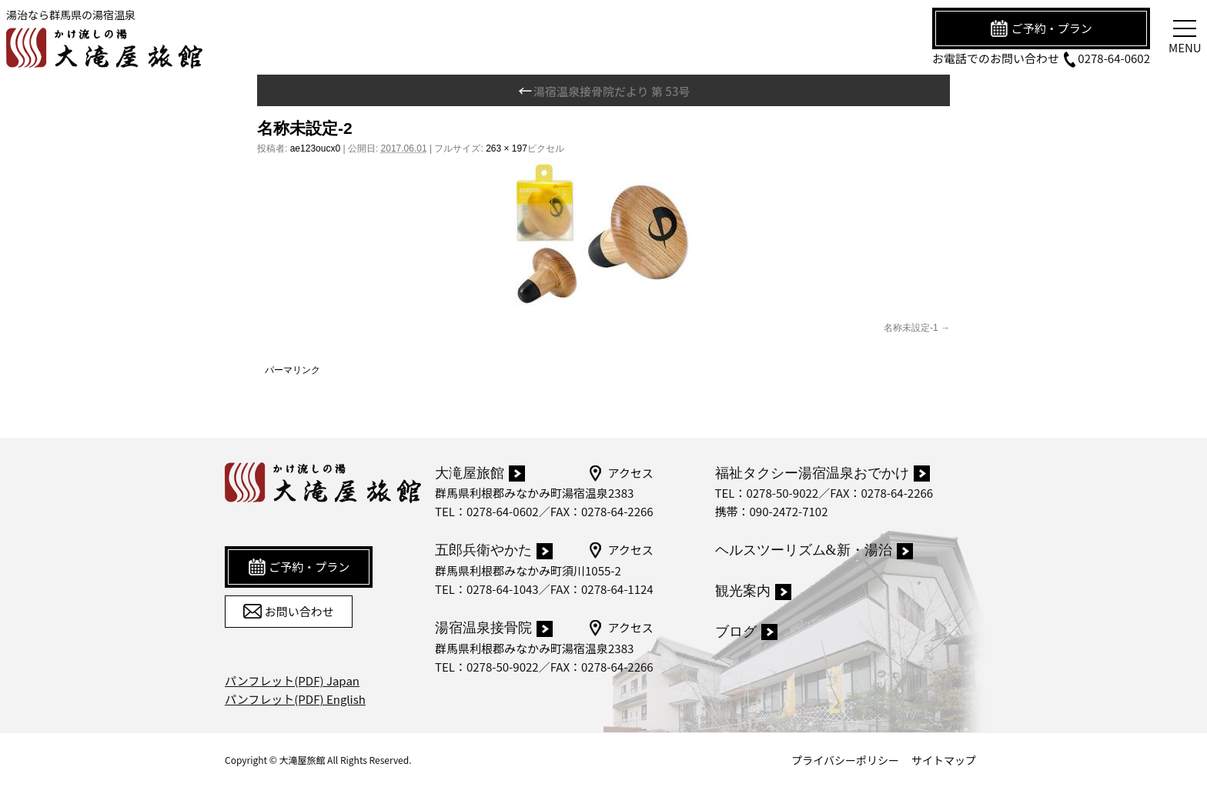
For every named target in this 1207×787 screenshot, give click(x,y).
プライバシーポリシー (845, 760)
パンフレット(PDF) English (295, 699)
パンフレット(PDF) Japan (292, 680)
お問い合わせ (288, 611)
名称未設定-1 (911, 327)
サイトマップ (943, 760)
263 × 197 (506, 148)
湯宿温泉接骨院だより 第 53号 (603, 91)
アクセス (620, 473)
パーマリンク (292, 370)
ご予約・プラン (1041, 28)
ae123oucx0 (315, 148)
